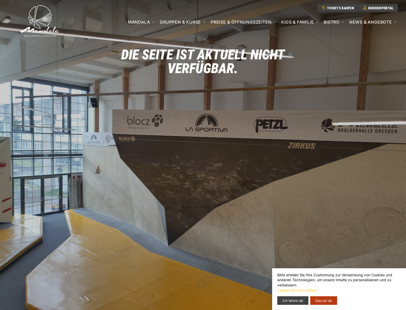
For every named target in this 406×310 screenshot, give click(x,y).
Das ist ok (323, 300)
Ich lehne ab (292, 300)
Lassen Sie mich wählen (297, 290)
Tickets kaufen (338, 8)
